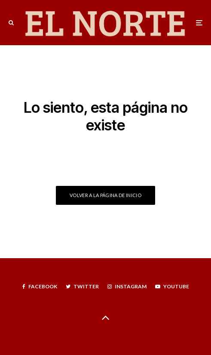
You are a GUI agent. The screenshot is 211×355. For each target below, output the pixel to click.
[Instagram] (127, 286)
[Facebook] (39, 286)
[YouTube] (172, 286)
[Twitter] (82, 286)
